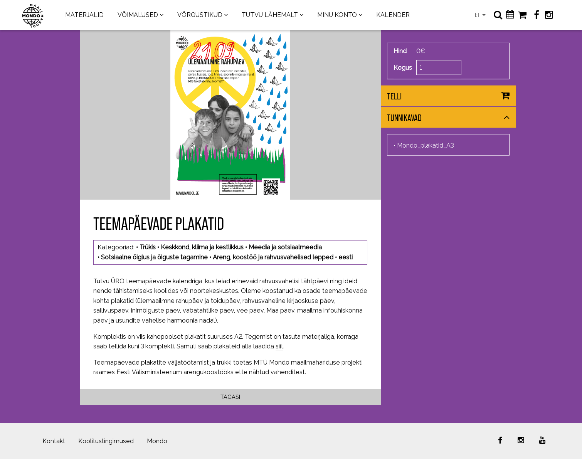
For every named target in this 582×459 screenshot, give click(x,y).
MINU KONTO (337, 14)
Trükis (148, 247)
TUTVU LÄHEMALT (270, 14)
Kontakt (53, 441)
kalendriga (187, 281)
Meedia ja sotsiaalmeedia (285, 247)
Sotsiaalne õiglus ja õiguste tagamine (154, 257)
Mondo (157, 441)
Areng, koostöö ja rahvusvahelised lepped (273, 257)
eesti (345, 257)
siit (279, 346)
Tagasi (230, 396)
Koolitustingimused (106, 441)
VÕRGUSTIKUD (199, 14)
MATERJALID (84, 14)
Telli (394, 96)
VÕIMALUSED (138, 14)
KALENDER (393, 14)
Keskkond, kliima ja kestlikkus (202, 247)
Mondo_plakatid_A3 (425, 145)
